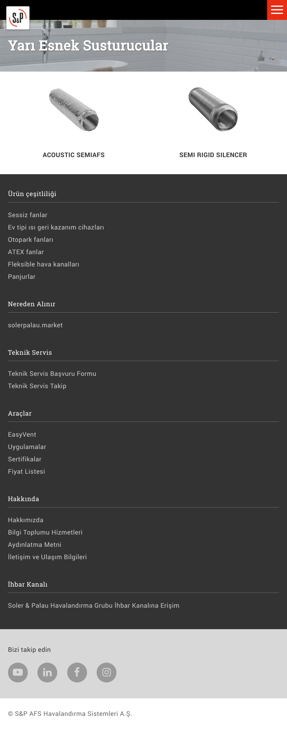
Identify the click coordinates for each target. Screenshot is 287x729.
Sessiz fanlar (27, 215)
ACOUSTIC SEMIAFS (74, 155)
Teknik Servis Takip (37, 386)
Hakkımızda (25, 520)
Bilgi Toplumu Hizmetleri (45, 532)
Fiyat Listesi (26, 471)
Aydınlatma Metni (35, 544)
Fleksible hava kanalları (44, 264)
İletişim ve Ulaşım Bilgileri (47, 557)
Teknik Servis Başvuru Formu (52, 373)
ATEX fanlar (26, 252)
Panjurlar (22, 276)
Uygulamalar (27, 447)
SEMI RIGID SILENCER (213, 155)
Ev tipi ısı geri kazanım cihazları (56, 227)
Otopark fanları (30, 239)
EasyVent (22, 434)
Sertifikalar (24, 459)
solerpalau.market (35, 325)
